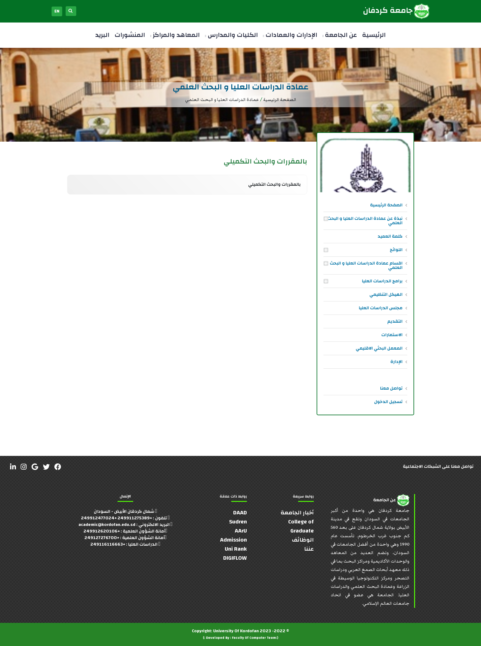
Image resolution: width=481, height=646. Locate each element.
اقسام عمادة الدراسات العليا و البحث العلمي (366, 265)
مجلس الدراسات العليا (381, 308)
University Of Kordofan (236, 631)
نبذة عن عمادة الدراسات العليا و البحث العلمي (365, 220)
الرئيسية (374, 35)
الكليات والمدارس (231, 35)
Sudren (238, 522)
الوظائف (303, 540)
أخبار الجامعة (297, 512)
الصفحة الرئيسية (386, 205)
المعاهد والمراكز (175, 35)
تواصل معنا (391, 388)
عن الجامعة (340, 35)
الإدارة (396, 362)
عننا (309, 549)
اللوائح (396, 250)
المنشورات (130, 35)
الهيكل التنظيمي (386, 294)
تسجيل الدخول (388, 402)
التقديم (395, 321)
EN (56, 11)
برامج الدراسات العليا (382, 281)
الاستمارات (392, 335)
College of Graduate (301, 526)
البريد (102, 35)
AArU (241, 531)
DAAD (240, 512)
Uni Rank (236, 549)
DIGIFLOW (235, 558)
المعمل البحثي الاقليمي (379, 348)
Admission (233, 540)
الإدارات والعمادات (290, 35)
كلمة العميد (390, 236)
